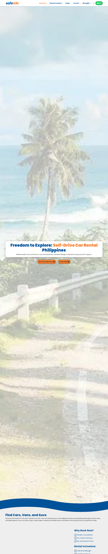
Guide (67, 3)
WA (97, 3)
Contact (76, 3)
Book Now (42, 3)
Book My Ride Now (45, 262)
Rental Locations (55, 3)
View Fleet (64, 262)
